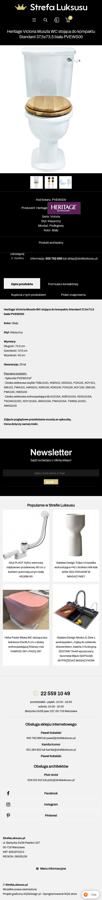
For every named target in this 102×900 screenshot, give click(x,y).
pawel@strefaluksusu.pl (60, 738)
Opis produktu (22, 284)
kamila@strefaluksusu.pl (61, 749)
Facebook (31, 793)
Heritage (41, 208)
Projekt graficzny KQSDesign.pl (22, 893)
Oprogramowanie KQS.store (60, 893)
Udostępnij (17, 254)
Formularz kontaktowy (63, 284)
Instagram (31, 804)
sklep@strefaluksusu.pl (82, 258)
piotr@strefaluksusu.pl (60, 780)
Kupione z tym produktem (28, 295)
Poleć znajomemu (73, 295)
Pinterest (31, 815)
